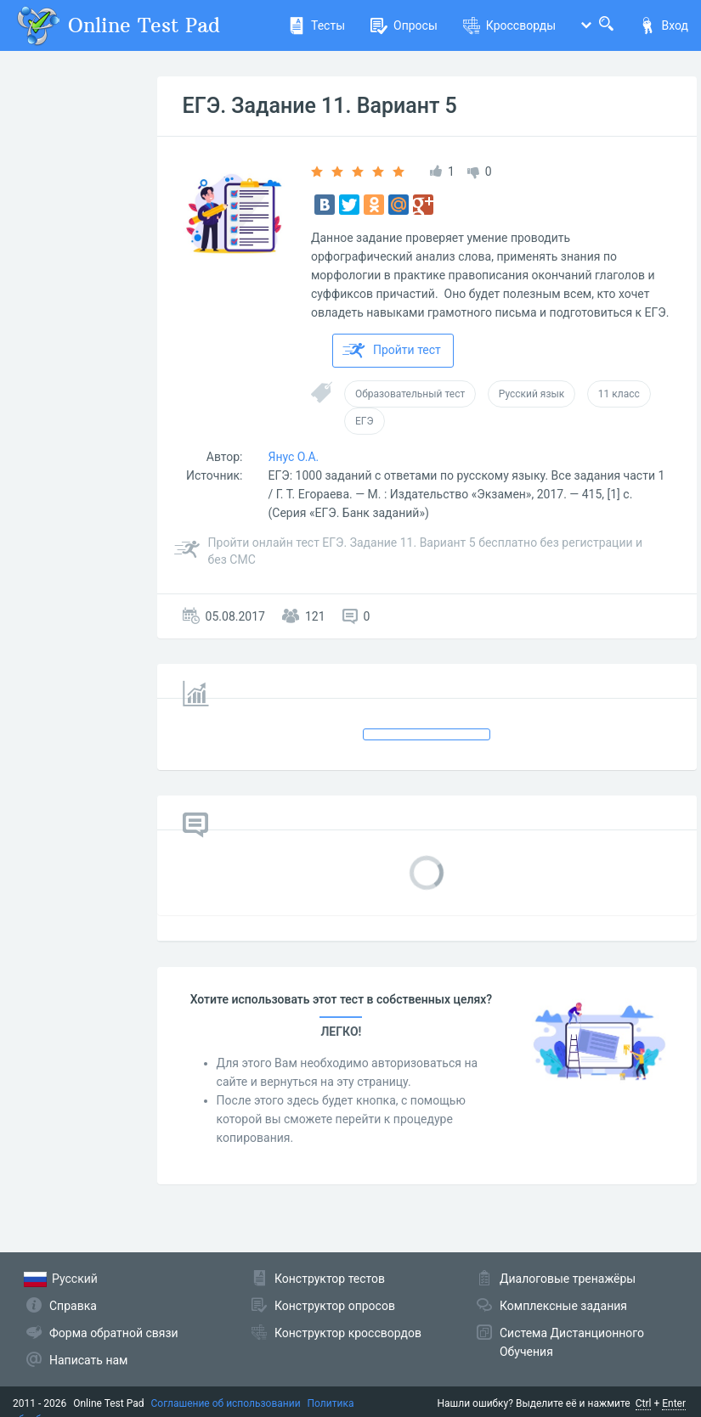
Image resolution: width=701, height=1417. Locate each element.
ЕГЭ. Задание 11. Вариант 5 (320, 105)
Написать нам (88, 1360)
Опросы (404, 25)
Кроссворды (509, 25)
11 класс (619, 394)
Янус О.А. (294, 457)
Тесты (316, 25)
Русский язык (532, 394)
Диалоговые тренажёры (568, 1278)
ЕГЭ (364, 421)
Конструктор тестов (329, 1278)
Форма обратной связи (113, 1333)
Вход (663, 25)
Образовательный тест (410, 394)
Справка (73, 1306)
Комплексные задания (563, 1306)
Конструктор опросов (334, 1306)
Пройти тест (391, 351)
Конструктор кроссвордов (347, 1333)
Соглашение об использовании (226, 1403)
